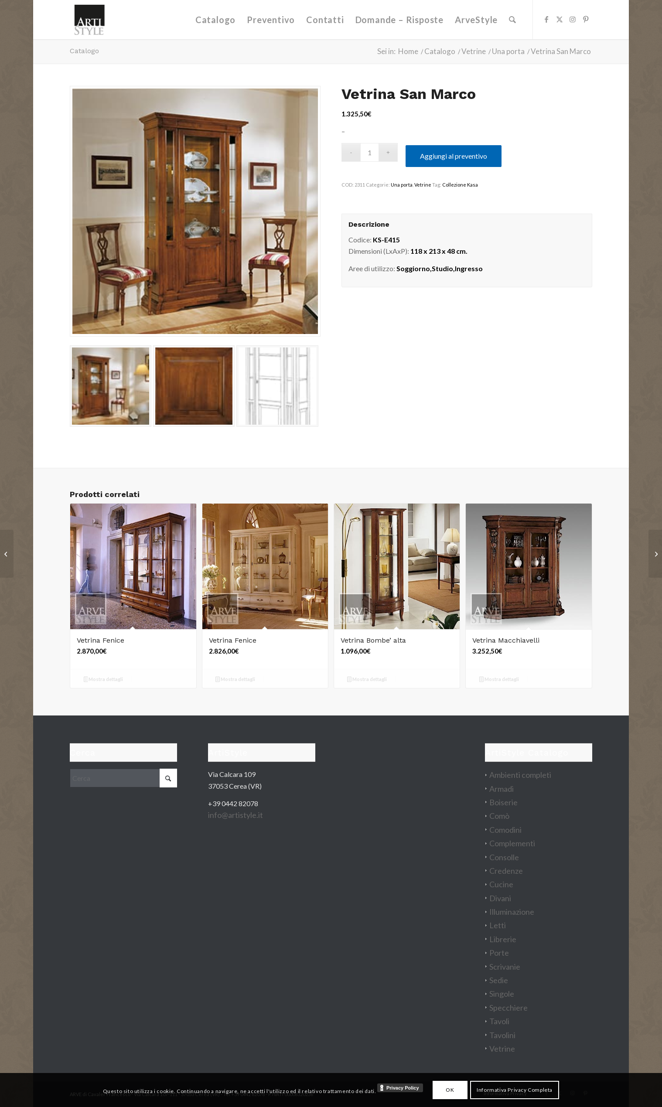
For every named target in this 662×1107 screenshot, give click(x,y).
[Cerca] (512, 19)
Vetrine (422, 184)
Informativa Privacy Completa (515, 1090)
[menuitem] (215, 19)
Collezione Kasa (460, 184)
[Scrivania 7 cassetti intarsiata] (7, 554)
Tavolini (502, 1035)
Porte (499, 952)
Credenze (506, 870)
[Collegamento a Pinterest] (585, 19)
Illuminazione (511, 911)
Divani (500, 898)
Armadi (501, 789)
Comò (499, 816)
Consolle (504, 857)
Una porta (402, 184)
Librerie (502, 939)
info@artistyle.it (235, 815)
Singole (501, 993)
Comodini (505, 830)
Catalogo (84, 51)
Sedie (498, 980)
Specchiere (508, 1007)
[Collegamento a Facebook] (546, 19)
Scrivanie (504, 966)
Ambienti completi (520, 775)
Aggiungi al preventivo (453, 156)
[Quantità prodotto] (369, 152)
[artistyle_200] (89, 19)
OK (450, 1090)
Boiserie (503, 802)
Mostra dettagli (103, 680)
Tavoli (499, 1021)
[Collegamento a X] (559, 19)
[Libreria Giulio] (655, 554)
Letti (497, 925)
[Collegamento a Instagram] (572, 19)
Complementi (512, 843)
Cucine (501, 884)
